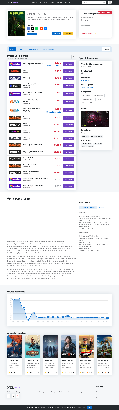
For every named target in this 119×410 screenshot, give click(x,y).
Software (43, 2)
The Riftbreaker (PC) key (103, 360)
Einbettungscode (57, 33)
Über (20, 49)
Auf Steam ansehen (67, 33)
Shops (98, 395)
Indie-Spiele (100, 99)
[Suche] (94, 2)
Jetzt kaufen (69, 64)
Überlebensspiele (87, 103)
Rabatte (59, 2)
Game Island (85, 80)
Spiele (34, 2)
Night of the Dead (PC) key (67, 360)
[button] (110, 2)
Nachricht (99, 392)
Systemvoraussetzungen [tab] (87, 207)
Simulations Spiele (87, 99)
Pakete (52, 2)
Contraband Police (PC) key (86, 360)
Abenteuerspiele (98, 95)
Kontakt (98, 398)
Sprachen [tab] (102, 207)
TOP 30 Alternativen (49, 49)
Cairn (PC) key (13, 360)
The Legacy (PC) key (50, 360)
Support (67, 2)
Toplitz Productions (87, 87)
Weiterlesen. (81, 407)
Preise (12, 49)
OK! (89, 407)
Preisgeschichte (33, 49)
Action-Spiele (86, 95)
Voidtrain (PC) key (32, 360)
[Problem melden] (95, 33)
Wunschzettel (87, 33)
